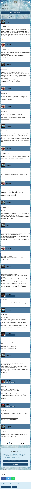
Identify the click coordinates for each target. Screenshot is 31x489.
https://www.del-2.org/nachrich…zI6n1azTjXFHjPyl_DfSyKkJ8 (9, 347)
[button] (2, 2)
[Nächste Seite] (24, 17)
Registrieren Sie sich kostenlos (16, 455)
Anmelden (15, 464)
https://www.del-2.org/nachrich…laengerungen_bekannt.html (9, 418)
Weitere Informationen (6, 487)
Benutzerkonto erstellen (15, 461)
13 (21, 16)
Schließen (14, 487)
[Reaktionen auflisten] (3, 39)
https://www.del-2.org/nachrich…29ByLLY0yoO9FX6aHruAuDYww (9, 389)
